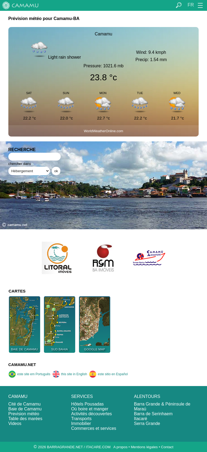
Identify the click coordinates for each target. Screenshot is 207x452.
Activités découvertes (91, 413)
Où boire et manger (89, 409)
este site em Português (29, 374)
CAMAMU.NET (22, 364)
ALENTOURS (147, 396)
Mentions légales (144, 447)
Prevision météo (23, 413)
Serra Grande (147, 423)
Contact (167, 447)
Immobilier (81, 423)
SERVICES (82, 396)
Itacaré (140, 418)
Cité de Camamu (24, 404)
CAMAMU (17, 396)
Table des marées (25, 418)
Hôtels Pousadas (87, 404)
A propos (120, 447)
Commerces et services (93, 428)
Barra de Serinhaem (153, 413)
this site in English (69, 374)
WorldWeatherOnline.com (103, 131)
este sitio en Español (108, 374)
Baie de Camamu (25, 409)
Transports (81, 418)
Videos (15, 423)
